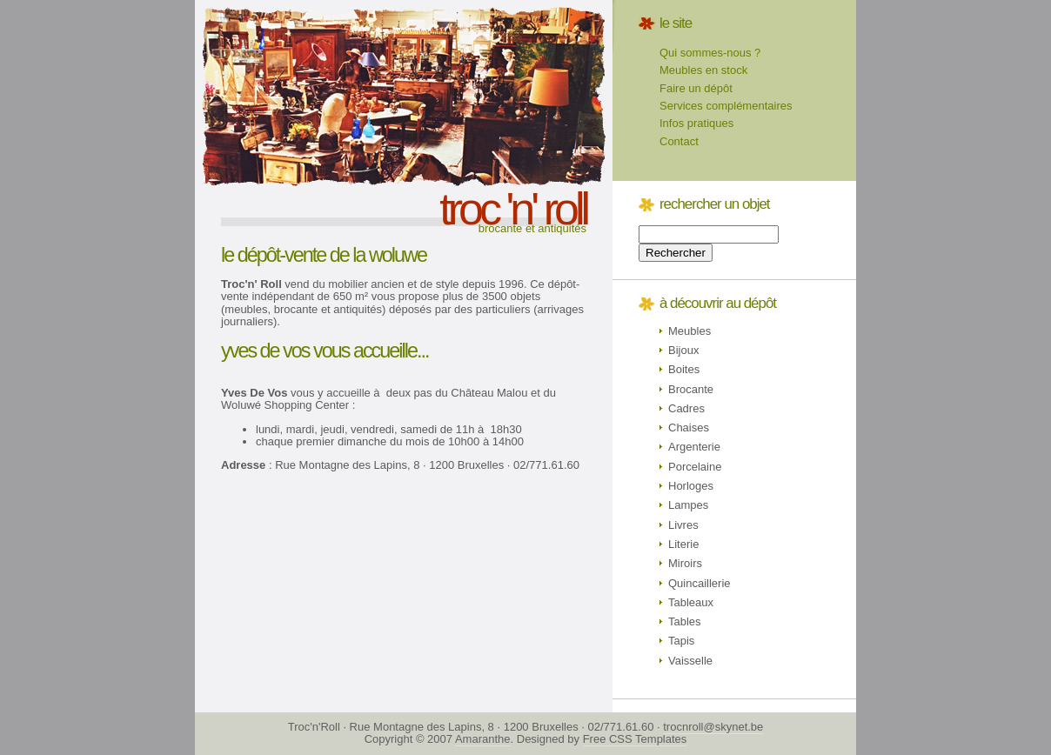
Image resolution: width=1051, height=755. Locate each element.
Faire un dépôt (696, 88)
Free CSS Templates (635, 738)
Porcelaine (694, 466)
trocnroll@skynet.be (713, 726)
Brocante (690, 389)
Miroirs (685, 563)
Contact (679, 141)
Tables (684, 621)
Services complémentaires (725, 105)
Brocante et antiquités (532, 228)
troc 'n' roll (512, 209)
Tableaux (690, 602)
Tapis (681, 640)
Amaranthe (483, 738)
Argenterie (694, 446)
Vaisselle (690, 660)
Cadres (686, 408)
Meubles (689, 330)
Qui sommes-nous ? (709, 52)
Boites (684, 369)
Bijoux (683, 350)
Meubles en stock (703, 70)
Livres (683, 524)
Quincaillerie (699, 583)
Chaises (688, 427)
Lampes (688, 504)
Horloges (690, 485)
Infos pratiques (696, 123)
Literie (683, 544)
